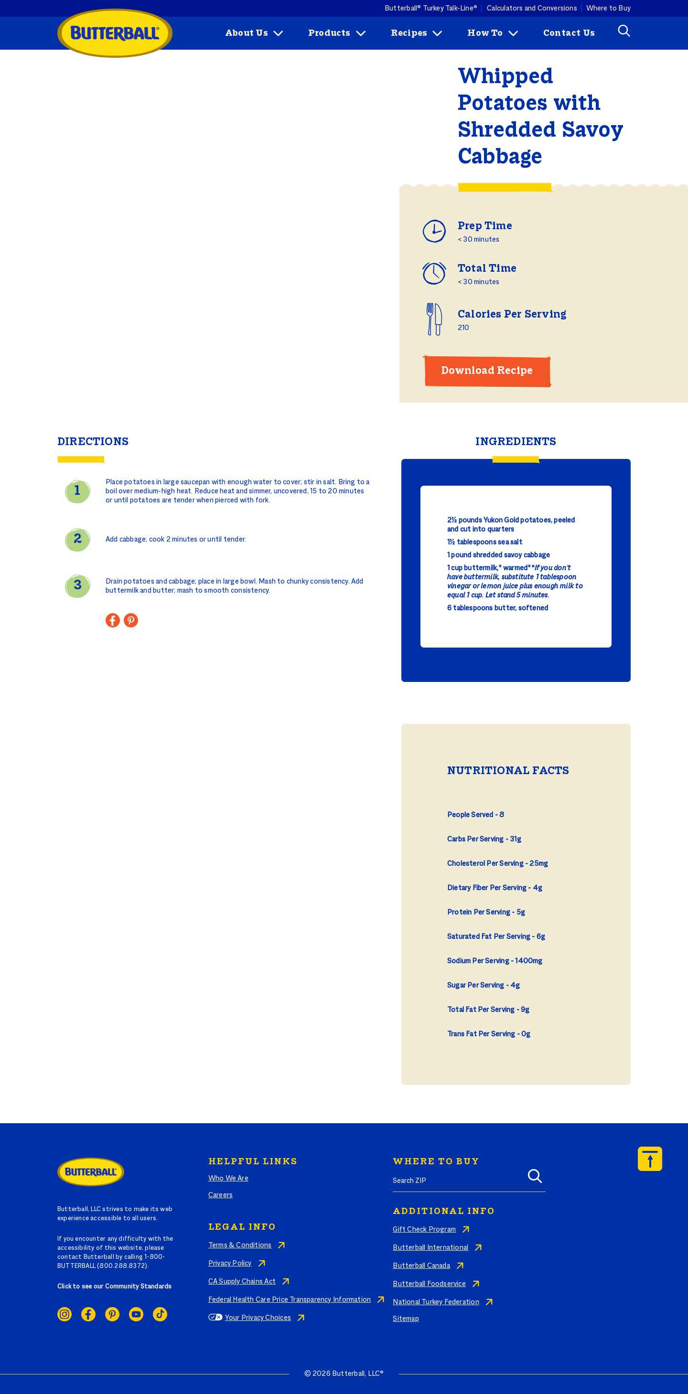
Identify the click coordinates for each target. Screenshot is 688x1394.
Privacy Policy (230, 1263)
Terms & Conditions (240, 1245)
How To (485, 33)
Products (329, 33)
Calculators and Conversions (532, 8)
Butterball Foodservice (429, 1284)
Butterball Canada (421, 1266)
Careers (220, 1195)
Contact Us (569, 33)
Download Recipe (487, 371)
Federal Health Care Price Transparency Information (289, 1300)
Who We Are (228, 1178)
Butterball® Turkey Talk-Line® (431, 8)
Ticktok (160, 1314)
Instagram (64, 1314)
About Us (246, 33)
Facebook (88, 1314)
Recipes (409, 33)
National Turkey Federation (436, 1302)
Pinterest (112, 1314)
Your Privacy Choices (258, 1318)
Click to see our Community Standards (114, 1287)
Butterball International (430, 1248)
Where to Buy (608, 8)
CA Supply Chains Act (242, 1282)
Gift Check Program (424, 1230)
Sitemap (406, 1319)
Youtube (136, 1314)
